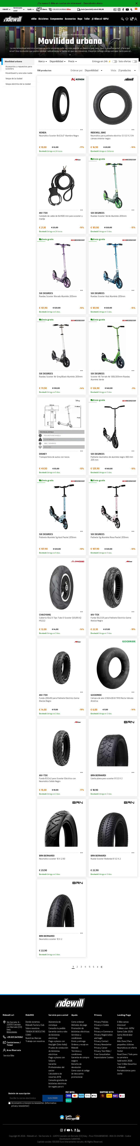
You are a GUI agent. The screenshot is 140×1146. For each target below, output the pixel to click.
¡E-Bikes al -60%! (100, 19)
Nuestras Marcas (33, 1038)
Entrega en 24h (100, 61)
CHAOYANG (45, 614)
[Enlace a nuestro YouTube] (68, 1130)
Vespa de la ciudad (13, 78)
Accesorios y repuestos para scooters (18, 67)
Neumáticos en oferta (127, 1048)
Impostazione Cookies (104, 1057)
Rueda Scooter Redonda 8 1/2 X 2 (106, 859)
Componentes (56, 19)
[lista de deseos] (127, 19)
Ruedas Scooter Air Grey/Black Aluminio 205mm (61, 376)
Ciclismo (65, 34)
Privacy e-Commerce (103, 1031)
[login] (135, 19)
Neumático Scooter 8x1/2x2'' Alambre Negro (59, 135)
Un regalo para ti (56, 1086)
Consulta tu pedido (57, 1028)
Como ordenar (77, 1022)
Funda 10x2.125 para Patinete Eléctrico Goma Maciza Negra (111, 619)
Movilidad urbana (78, 34)
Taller (87, 19)
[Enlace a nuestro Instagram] (61, 1130)
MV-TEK (43, 213)
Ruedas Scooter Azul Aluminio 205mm (108, 296)
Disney (43, 454)
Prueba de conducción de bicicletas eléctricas (58, 1051)
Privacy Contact (101, 1041)
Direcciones (12, 1032)
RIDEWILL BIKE (98, 132)
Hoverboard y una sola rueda (18, 73)
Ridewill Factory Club (35, 1025)
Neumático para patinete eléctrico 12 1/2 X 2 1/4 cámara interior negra (112, 137)
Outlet (120, 1051)
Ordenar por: (77, 70)
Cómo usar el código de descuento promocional (80, 1073)
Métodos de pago (79, 1025)
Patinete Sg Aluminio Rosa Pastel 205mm (110, 537)
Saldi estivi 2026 (124, 1061)
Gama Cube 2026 (125, 1031)
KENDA (42, 132)
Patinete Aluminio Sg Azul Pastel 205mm (57, 537)
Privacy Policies (101, 1022)
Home (56, 34)
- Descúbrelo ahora (92, 3)
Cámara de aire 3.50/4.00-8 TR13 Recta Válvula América (112, 699)
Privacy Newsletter (103, 1044)
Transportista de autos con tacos (54, 457)
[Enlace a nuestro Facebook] (65, 1130)
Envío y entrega (78, 1041)
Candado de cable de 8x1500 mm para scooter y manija (61, 217)
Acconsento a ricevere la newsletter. (33, 1104)
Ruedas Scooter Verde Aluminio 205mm (109, 216)
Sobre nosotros (33, 1028)
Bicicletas (43, 19)
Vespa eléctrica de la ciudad (18, 84)
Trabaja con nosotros (35, 1041)
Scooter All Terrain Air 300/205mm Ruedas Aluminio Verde (110, 378)
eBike (34, 19)
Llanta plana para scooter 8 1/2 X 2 (106, 778)
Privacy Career (100, 1048)
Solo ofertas (125, 61)
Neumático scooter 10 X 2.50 (52, 859)
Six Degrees (97, 213)
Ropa (80, 19)
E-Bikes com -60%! (125, 1028)
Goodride (96, 695)
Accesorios (70, 19)
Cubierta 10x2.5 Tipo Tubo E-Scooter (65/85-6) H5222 (60, 619)
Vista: (113, 70)
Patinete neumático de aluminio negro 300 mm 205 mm (112, 458)
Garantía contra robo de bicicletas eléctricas (58, 1034)
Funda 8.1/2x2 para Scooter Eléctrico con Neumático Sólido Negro (57, 780)
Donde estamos (33, 1022)
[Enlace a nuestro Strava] (71, 1130)
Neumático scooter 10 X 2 (50, 939)
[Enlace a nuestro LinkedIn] (78, 1130)
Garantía (52, 1064)
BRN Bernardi (98, 775)
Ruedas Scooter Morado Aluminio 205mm (58, 296)
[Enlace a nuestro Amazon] (75, 1130)
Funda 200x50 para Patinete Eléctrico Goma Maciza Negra (59, 699)
